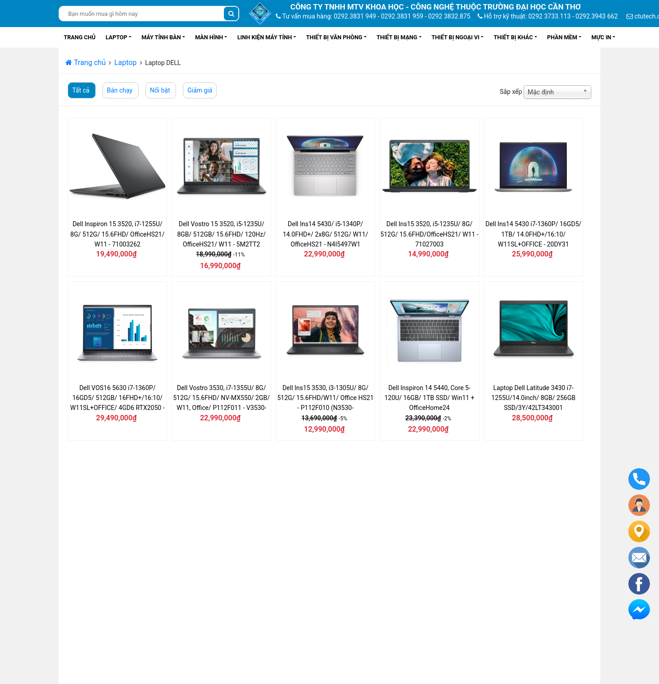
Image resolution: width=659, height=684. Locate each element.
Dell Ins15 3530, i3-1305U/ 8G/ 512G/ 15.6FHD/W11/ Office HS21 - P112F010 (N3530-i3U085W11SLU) (325, 398)
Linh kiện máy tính (264, 37)
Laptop (116, 37)
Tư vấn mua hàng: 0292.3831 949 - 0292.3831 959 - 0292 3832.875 (373, 16)
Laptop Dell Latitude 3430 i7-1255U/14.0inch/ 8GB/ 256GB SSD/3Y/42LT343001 (533, 398)
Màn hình (209, 37)
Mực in (601, 37)
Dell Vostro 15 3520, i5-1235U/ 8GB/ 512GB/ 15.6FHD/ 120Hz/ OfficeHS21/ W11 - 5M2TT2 (221, 234)
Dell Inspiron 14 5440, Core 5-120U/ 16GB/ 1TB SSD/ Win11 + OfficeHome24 (429, 398)
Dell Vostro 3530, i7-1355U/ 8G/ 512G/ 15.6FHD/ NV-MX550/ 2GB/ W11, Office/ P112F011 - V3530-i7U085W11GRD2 (221, 398)
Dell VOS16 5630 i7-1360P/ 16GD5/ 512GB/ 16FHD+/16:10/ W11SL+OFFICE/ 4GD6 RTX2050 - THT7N (117, 398)
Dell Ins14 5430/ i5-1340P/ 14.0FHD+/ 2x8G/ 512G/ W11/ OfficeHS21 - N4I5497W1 (325, 234)
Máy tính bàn (161, 37)
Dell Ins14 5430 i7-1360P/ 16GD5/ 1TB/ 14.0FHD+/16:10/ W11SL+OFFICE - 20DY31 (533, 234)
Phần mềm (562, 37)
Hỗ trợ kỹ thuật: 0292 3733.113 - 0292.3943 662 (548, 16)
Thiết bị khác (513, 37)
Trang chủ (79, 37)
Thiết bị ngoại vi (455, 37)
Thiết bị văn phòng (334, 37)
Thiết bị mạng (396, 37)
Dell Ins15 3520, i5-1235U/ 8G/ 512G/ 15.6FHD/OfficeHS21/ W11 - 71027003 (430, 234)
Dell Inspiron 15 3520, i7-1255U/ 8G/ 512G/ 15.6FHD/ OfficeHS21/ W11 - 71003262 (117, 234)
